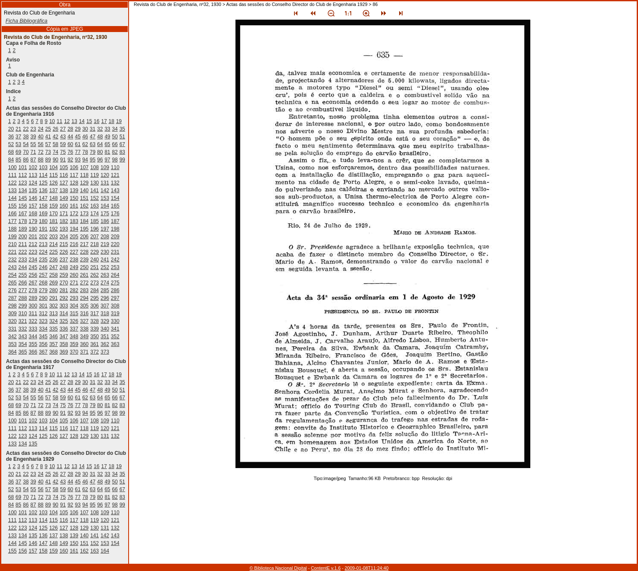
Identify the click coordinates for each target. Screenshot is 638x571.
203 (53, 237)
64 (100, 144)
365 (22, 352)
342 (12, 337)
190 (33, 229)
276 (12, 290)
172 (74, 214)
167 (22, 214)
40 (40, 137)
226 (63, 252)
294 (84, 298)
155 (12, 206)
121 (115, 175)
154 (115, 198)
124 (33, 183)
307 (104, 306)
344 (33, 337)
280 (53, 290)
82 (115, 152)
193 (63, 229)
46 (85, 137)
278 (33, 290)
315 (74, 313)
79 (92, 152)
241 (104, 260)
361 (94, 344)
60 (70, 144)
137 (53, 190)
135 (33, 190)
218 (94, 244)
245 (33, 267)
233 (22, 260)
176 (115, 214)
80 (100, 152)
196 (94, 229)
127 (63, 183)
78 (85, 152)
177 (12, 221)
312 (43, 313)
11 (59, 121)
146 (33, 198)
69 (18, 152)
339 (94, 329)
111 (12, 175)
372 (94, 352)
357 (53, 344)
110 (115, 167)
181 (53, 221)
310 (22, 313)
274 (104, 283)
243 (12, 267)
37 (18, 137)
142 (104, 190)
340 (104, 329)
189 (22, 229)
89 (48, 160)
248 (63, 267)
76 (70, 152)
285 (104, 290)
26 (55, 129)
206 (84, 237)
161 (74, 206)
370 (74, 352)
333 (33, 329)
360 (84, 344)
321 (22, 321)
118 (84, 175)
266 (22, 283)
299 (22, 306)
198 (115, 229)
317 (94, 313)
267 (33, 283)
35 (122, 129)
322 (33, 321)
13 (74, 121)
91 (63, 160)
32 (100, 129)
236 (53, 260)
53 (18, 144)
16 (96, 121)
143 (115, 190)
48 (100, 137)
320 (12, 321)
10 (52, 121)
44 (70, 137)
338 (84, 329)
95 (92, 160)
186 (104, 221)
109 (104, 167)
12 (67, 121)
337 (74, 329)
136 (43, 190)
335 (53, 329)
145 (22, 198)
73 (48, 152)
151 (84, 198)
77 (77, 152)
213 (43, 244)
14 (82, 121)
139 (74, 190)
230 (104, 252)
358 (63, 344)
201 (33, 237)
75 (63, 152)
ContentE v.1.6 (326, 568)
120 (104, 175)
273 (94, 283)
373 (104, 352)
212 (33, 244)
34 (115, 129)
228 (84, 252)
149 (63, 198)
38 (26, 137)
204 (63, 237)
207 (94, 237)
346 (53, 337)
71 (33, 152)
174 (94, 214)
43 (63, 137)
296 (104, 298)
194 (74, 229)
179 (33, 221)
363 (115, 344)
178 (22, 221)
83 (122, 152)
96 (100, 160)
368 (53, 352)
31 (92, 129)
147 (43, 198)
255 (22, 275)
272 (84, 283)
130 (94, 183)
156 (22, 206)
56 (40, 144)
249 (74, 267)
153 (104, 198)
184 (84, 221)
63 (92, 144)
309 (12, 313)
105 (63, 167)
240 (94, 260)
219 (104, 244)
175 (104, 214)
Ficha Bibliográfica (26, 21)
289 (33, 298)
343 (22, 337)
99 (122, 160)
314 (63, 313)
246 (43, 267)
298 (12, 306)
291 (53, 298)
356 (43, 344)
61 (77, 144)
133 (12, 190)
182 (63, 221)
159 (53, 206)
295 (94, 298)
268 (43, 283)
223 (33, 252)
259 (63, 275)
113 (33, 175)
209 (115, 237)
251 (94, 267)
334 (43, 329)
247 (53, 267)
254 (12, 275)
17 (104, 121)
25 (48, 129)
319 (115, 313)
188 (12, 229)
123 (22, 183)
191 (43, 229)
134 (22, 190)
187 (115, 221)
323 (43, 321)
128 (74, 183)
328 (94, 321)
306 (94, 306)
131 (104, 183)
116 (63, 175)
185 (94, 221)
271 (74, 283)
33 (107, 129)
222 (22, 252)
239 (84, 260)
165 (115, 206)
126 (53, 183)
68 (11, 152)
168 (33, 214)
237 (63, 260)
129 (84, 183)
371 (84, 352)
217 (84, 244)
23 (33, 129)
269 (53, 283)
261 (84, 275)
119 (94, 175)
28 (70, 129)
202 (43, 237)
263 (104, 275)
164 (104, 206)
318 (104, 313)
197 (104, 229)
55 (33, 144)
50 (115, 137)
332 (22, 329)
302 (53, 306)
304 (74, 306)
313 (53, 313)
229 (94, 252)
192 (53, 229)
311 (33, 313)
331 (12, 329)
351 (104, 337)
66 (115, 144)
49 (107, 137)
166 (12, 214)
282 (74, 290)
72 (40, 152)
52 (11, 144)
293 (74, 298)
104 (53, 167)
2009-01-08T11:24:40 (367, 568)
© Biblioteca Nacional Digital (278, 568)
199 (12, 237)
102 (33, 167)
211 (22, 244)
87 (33, 160)
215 (63, 244)
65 (107, 144)
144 (12, 198)
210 (12, 244)
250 (84, 267)
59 (63, 144)
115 (53, 175)
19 (118, 121)
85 (18, 160)
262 (94, 275)
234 (33, 260)
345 (43, 337)
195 (84, 229)
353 (12, 344)
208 (104, 237)
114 (43, 175)
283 (84, 290)
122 (12, 183)
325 (63, 321)
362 (104, 344)
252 (104, 267)
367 (43, 352)
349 (84, 337)
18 (111, 121)
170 (53, 214)
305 (84, 306)
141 (94, 190)
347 (63, 337)
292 (63, 298)
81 (107, 152)
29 (77, 129)
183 (74, 221)
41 (48, 137)
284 (94, 290)
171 (63, 214)
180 (43, 221)
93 (77, 160)
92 (70, 160)
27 (63, 129)
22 (26, 129)
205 (74, 237)
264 (115, 275)
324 (53, 321)
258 (53, 275)
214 (53, 244)
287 (12, 298)
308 (115, 306)
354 (22, 344)
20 (11, 129)
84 (11, 160)
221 (12, 252)
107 (84, 167)
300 (33, 306)
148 (53, 198)
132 (115, 183)
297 (115, 298)
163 (94, 206)
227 (74, 252)
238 (74, 260)
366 (33, 352)
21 (18, 129)
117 (74, 175)
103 (43, 167)
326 (74, 321)
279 (43, 290)
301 (43, 306)
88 (40, 160)
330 (115, 321)
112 (22, 175)
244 (22, 267)
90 (55, 160)
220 (115, 244)
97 (107, 160)
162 (84, 206)
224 (43, 252)
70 (26, 152)
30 (85, 129)
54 (26, 144)
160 (63, 206)
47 (92, 137)
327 (84, 321)
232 (12, 260)
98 (115, 160)
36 (11, 137)
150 (74, 198)
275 (115, 283)
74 (55, 152)
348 (74, 337)
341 (115, 329)
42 (55, 137)
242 (115, 260)
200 (22, 237)
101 (22, 167)
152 (94, 198)
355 (33, 344)
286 (115, 290)
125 (43, 183)
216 (74, 244)
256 (33, 275)
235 (43, 260)
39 (33, 137)
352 (115, 337)
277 (22, 290)
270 (63, 283)
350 (94, 337)
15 (89, 121)
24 (40, 129)
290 (43, 298)
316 (84, 313)
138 (63, 190)
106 (74, 167)
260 (74, 275)
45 (77, 137)
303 (63, 306)
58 (55, 144)
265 (12, 283)
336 (63, 329)
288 (22, 298)
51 (122, 137)
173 (84, 214)
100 (12, 167)
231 (115, 252)
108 (94, 167)
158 (43, 206)
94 (85, 160)
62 (85, 144)
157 (33, 206)
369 (63, 352)
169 (43, 214)
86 (26, 160)
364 (12, 352)
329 (104, 321)
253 (115, 267)
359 (74, 344)
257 (43, 275)
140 (84, 190)
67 (122, 144)
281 (63, 290)
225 (53, 252)
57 (48, 144)
